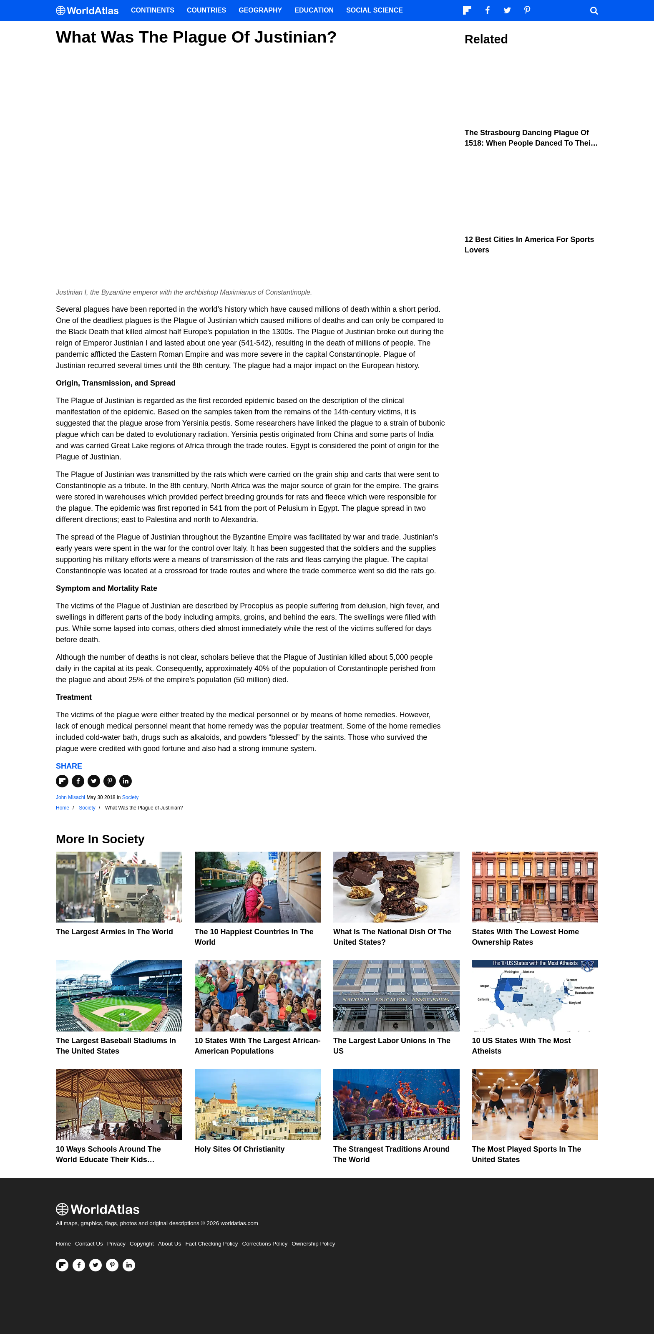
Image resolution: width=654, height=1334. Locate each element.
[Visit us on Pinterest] (112, 1265)
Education (314, 10)
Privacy (116, 1244)
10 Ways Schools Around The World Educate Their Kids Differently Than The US (108, 1159)
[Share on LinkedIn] (125, 781)
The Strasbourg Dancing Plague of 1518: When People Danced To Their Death (529, 143)
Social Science (374, 10)
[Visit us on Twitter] (95, 1265)
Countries (206, 10)
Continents (152, 10)
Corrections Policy (264, 1244)
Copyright (142, 1244)
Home (63, 1244)
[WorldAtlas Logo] (90, 10)
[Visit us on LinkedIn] (129, 1265)
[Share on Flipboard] (62, 781)
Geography (260, 10)
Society (130, 797)
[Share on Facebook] (78, 781)
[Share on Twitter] (94, 781)
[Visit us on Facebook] (79, 1265)
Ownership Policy (313, 1244)
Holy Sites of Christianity (240, 1149)
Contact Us (89, 1244)
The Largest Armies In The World (114, 932)
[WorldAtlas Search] (594, 10)
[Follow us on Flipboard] (62, 1265)
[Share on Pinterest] (109, 781)
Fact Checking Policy (211, 1244)
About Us (169, 1244)
